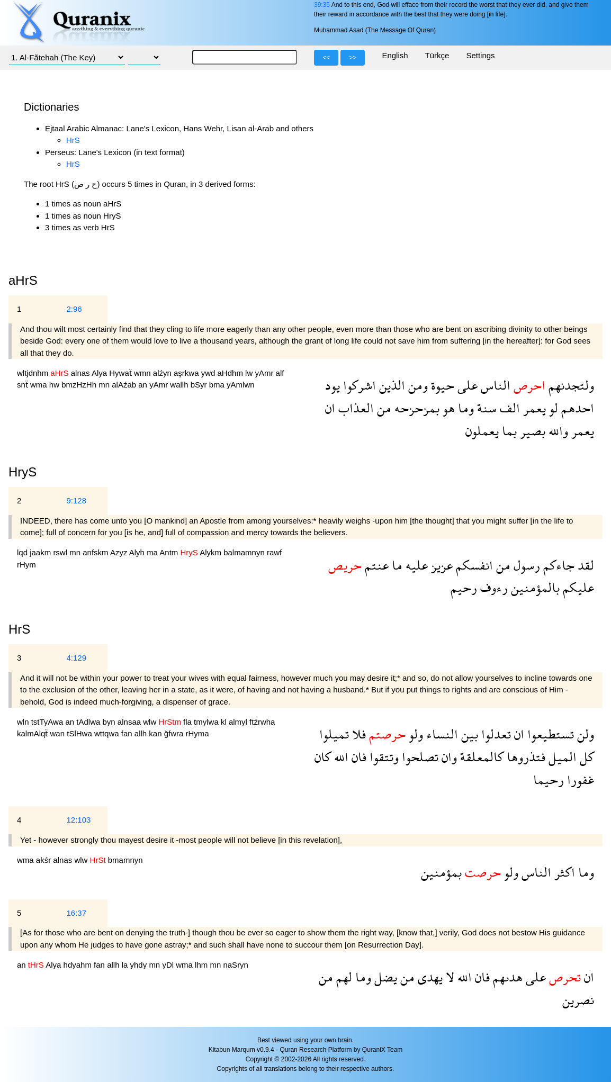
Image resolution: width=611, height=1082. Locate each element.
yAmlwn (241, 384)
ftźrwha (262, 721)
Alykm (211, 552)
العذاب (354, 408)
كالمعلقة (480, 757)
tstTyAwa (48, 721)
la (126, 964)
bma (218, 384)
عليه (415, 565)
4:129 (76, 657)
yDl (169, 964)
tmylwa (207, 721)
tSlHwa (80, 733)
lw (250, 372)
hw (55, 384)
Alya (100, 372)
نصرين (578, 1000)
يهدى (429, 977)
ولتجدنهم (569, 385)
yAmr (265, 372)
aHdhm (232, 372)
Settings (480, 55)
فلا (357, 734)
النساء (440, 734)
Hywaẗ (121, 372)
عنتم (375, 565)
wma (39, 384)
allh (141, 733)
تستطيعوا (549, 734)
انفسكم (473, 565)
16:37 (76, 912)
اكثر (563, 872)
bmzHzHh (79, 384)
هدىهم (506, 977)
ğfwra (175, 733)
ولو (414, 734)
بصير (531, 431)
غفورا (579, 779)
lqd (23, 552)
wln (24, 721)
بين (468, 734)
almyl (239, 721)
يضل (384, 977)
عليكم (577, 587)
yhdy (139, 964)
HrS (73, 140)
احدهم (576, 408)
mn (105, 384)
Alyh (138, 552)
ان (330, 408)
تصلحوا (418, 757)
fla (188, 721)
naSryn (235, 964)
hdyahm (79, 964)
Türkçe (437, 55)
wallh (180, 384)
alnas (81, 372)
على (466, 385)
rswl (61, 552)
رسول (525, 565)
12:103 (78, 819)
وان (447, 757)
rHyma (197, 733)
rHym (26, 564)
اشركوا (358, 385)
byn (110, 721)
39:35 (322, 4)
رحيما (548, 779)
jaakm (41, 552)
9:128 (76, 500)
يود (332, 385)
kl (225, 721)
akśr (44, 859)
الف (508, 408)
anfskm (96, 552)
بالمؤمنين (534, 587)
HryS (22, 472)
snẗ (23, 384)
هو (447, 408)
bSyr (200, 384)
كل (585, 757)
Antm (169, 552)
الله (339, 757)
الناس (494, 385)
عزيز (440, 565)
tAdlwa (89, 721)
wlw (150, 721)
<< (326, 57)
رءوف (492, 587)
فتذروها (524, 757)
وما (464, 408)
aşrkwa (187, 372)
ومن (416, 385)
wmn (143, 372)
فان (357, 757)
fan (127, 733)
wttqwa (107, 733)
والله (556, 431)
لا (448, 977)
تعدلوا (494, 734)
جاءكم (557, 565)
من (382, 408)
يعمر (533, 408)
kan (156, 733)
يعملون (482, 431)
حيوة (441, 385)
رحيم (464, 587)
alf (280, 372)
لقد (584, 565)
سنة (485, 408)
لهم (342, 977)
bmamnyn (125, 859)
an (143, 384)
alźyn (163, 372)
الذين (390, 385)
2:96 (74, 308)
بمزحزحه (415, 408)
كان (323, 757)
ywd (209, 372)
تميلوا (334, 734)
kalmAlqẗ (33, 733)
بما (508, 431)
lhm (202, 964)
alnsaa (130, 721)
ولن (584, 734)
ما (395, 565)
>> (352, 57)
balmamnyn (245, 552)
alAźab (125, 384)
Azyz (119, 552)
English (395, 55)
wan (58, 733)
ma (153, 552)
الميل (561, 757)
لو (552, 408)
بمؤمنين (441, 872)
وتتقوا (382, 757)
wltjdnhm (33, 372)
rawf (274, 552)
